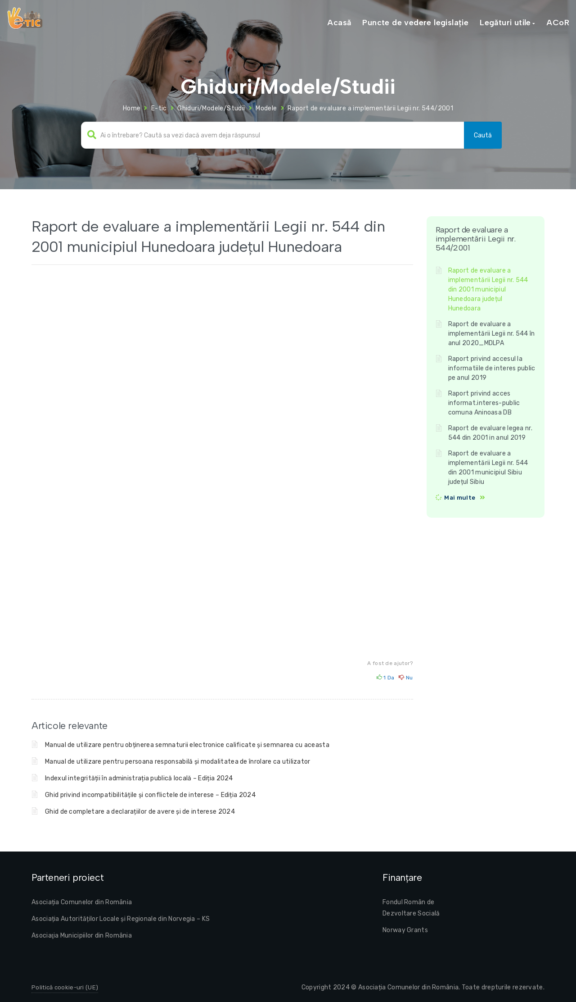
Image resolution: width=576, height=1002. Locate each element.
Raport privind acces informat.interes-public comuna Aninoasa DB (484, 403)
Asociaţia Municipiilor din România (82, 935)
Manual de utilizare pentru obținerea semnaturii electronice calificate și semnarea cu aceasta (187, 745)
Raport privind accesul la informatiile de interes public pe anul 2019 (492, 368)
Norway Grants (405, 930)
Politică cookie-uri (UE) (65, 987)
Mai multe (459, 497)
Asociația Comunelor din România (82, 902)
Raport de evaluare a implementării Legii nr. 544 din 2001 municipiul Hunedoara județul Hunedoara (488, 289)
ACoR (557, 22)
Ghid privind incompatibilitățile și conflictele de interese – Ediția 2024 (150, 795)
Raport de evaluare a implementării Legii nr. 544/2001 (370, 108)
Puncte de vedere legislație (415, 22)
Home (132, 108)
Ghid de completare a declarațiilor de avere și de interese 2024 (140, 811)
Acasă (339, 22)
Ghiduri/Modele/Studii (211, 108)
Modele (266, 108)
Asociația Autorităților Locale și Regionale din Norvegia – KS (121, 919)
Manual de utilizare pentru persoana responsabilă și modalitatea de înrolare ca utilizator (177, 761)
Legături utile (505, 22)
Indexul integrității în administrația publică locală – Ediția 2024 (139, 778)
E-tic (159, 108)
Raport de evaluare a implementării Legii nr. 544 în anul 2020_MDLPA (491, 333)
